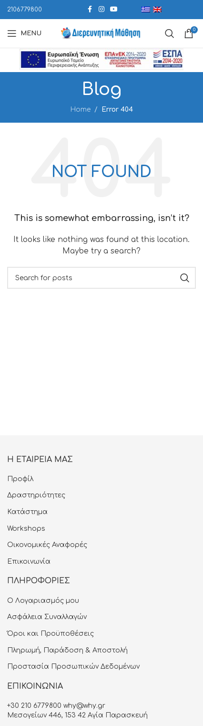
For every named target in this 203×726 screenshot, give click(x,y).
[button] (17, 709)
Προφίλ (20, 479)
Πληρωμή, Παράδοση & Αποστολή (67, 650)
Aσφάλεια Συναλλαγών (47, 617)
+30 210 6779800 (34, 705)
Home (80, 109)
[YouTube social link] (114, 9)
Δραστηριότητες (36, 495)
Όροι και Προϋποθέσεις (50, 633)
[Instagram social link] (101, 9)
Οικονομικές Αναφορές (47, 544)
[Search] (101, 278)
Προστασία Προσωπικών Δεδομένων (73, 666)
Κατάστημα (27, 512)
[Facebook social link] (90, 9)
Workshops (26, 528)
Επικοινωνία (29, 561)
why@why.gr (84, 705)
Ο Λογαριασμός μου (43, 600)
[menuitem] (146, 9)
